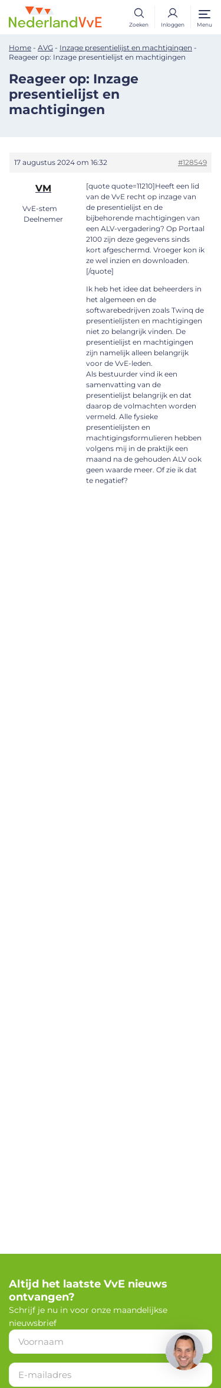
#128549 (192, 162)
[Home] (55, 16)
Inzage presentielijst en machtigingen (126, 47)
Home (20, 47)
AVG (45, 47)
